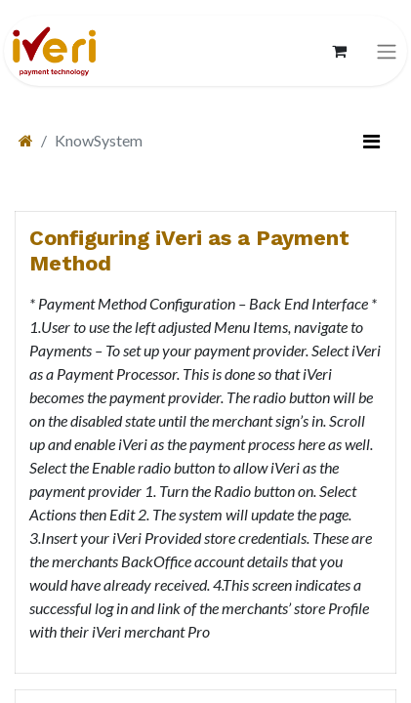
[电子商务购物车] (338, 50)
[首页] (26, 140)
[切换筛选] (371, 141)
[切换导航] (386, 51)
